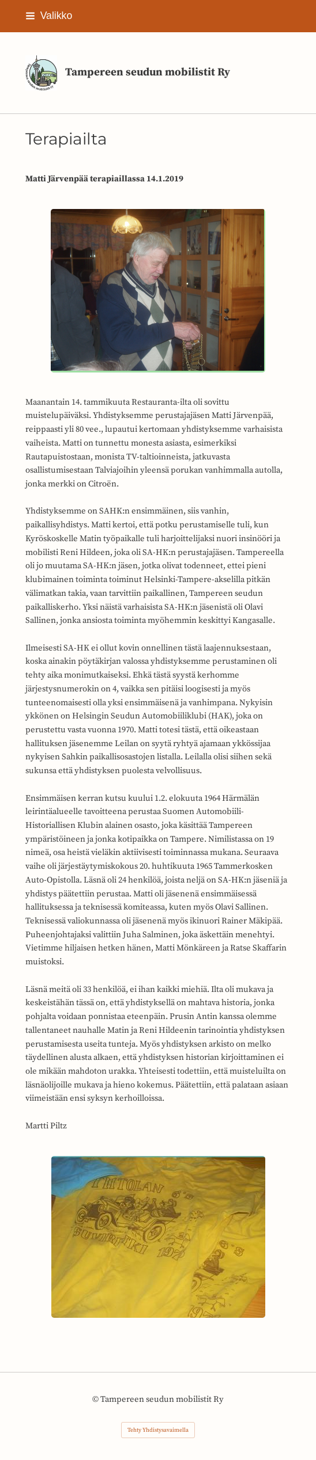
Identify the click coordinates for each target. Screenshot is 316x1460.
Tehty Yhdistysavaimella (158, 1430)
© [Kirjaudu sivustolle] (96, 1399)
